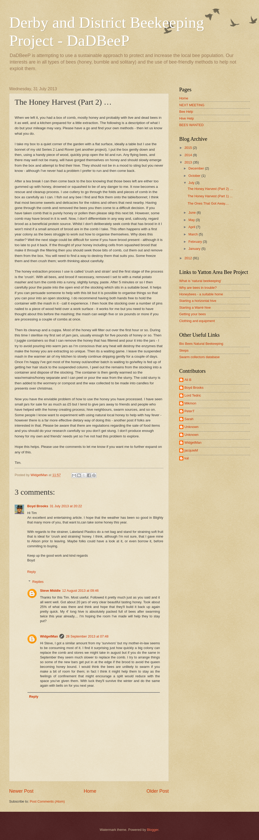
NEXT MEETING (191, 105)
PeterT (189, 411)
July (191, 183)
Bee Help (186, 112)
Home (90, 791)
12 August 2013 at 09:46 (80, 591)
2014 (188, 155)
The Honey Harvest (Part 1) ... (210, 196)
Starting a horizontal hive (197, 301)
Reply (31, 572)
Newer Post (21, 791)
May (192, 220)
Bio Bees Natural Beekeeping (201, 344)
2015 (188, 148)
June (192, 213)
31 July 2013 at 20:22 (66, 506)
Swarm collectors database (199, 357)
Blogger (153, 830)
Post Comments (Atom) (47, 801)
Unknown (191, 427)
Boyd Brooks (37, 506)
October (194, 176)
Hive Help (186, 118)
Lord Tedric (192, 395)
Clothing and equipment (197, 321)
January (194, 249)
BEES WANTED (191, 125)
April (192, 227)
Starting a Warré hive (195, 307)
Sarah (188, 419)
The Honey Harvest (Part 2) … (210, 189)
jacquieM (191, 450)
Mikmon (190, 403)
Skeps (184, 350)
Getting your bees (192, 314)
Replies (38, 582)
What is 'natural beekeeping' (200, 281)
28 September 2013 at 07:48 (87, 636)
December (196, 168)
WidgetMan (49, 636)
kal (186, 458)
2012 (188, 258)
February (195, 242)
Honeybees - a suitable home (201, 294)
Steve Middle (50, 591)
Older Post (158, 791)
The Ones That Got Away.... (208, 203)
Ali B (187, 380)
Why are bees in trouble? (198, 288)
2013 (188, 162)
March (193, 234)
